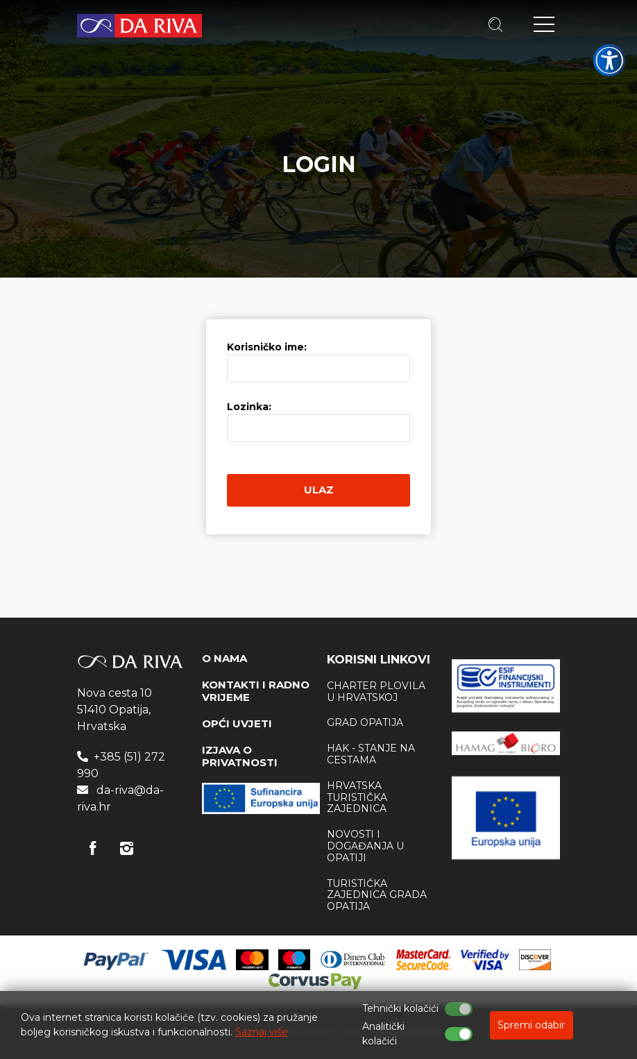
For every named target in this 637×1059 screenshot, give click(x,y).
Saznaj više (261, 1032)
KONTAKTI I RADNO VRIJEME (255, 691)
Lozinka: (249, 406)
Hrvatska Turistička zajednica (357, 797)
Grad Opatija (365, 722)
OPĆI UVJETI (237, 723)
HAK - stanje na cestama (371, 754)
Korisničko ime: (267, 347)
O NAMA (224, 658)
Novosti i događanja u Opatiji (365, 846)
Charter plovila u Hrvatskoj (376, 691)
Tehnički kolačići (400, 1008)
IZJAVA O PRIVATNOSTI (240, 756)
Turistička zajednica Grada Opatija (377, 895)
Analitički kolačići (383, 1033)
